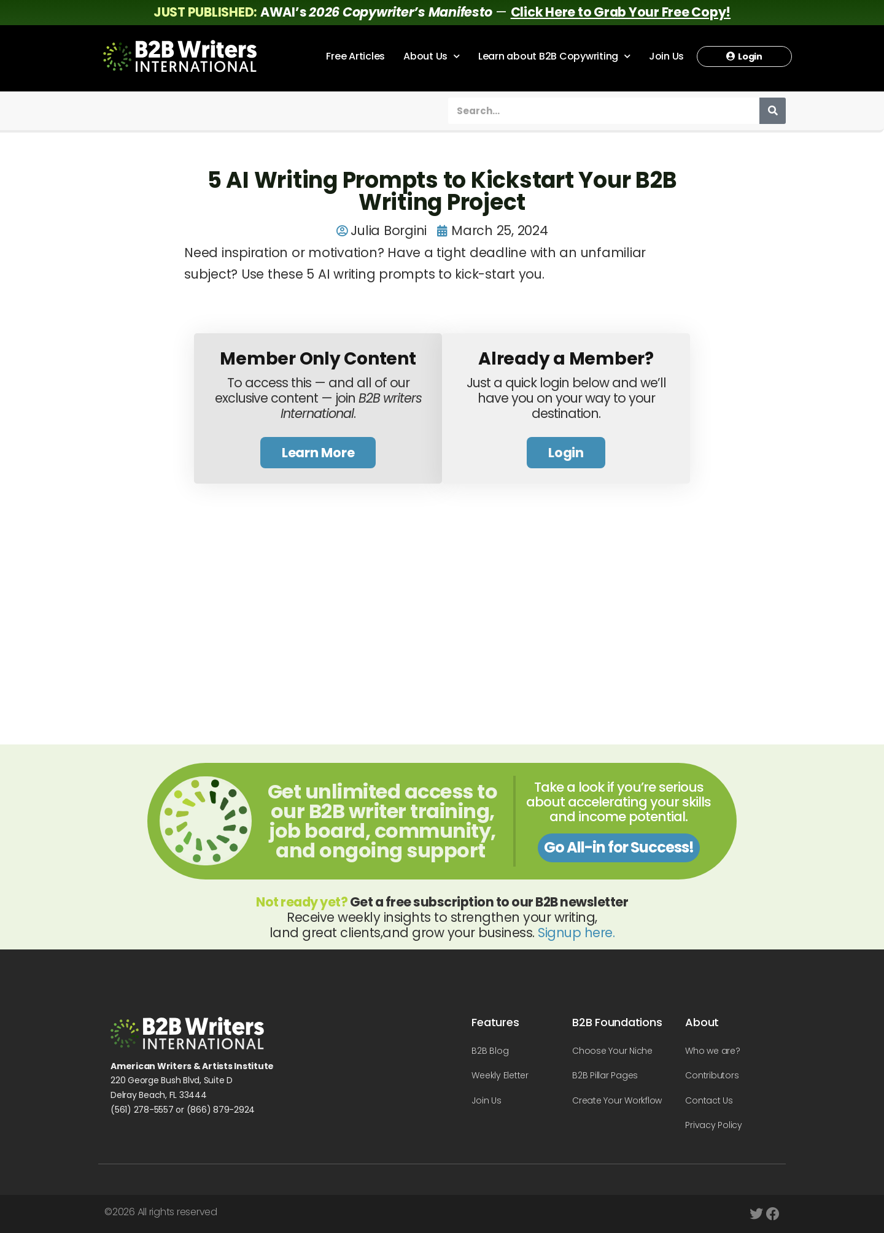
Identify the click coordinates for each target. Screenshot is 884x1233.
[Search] (772, 111)
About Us (431, 56)
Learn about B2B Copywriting (554, 56)
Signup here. (576, 932)
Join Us (666, 56)
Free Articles (355, 56)
